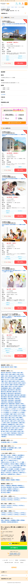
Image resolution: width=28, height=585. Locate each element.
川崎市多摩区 (18, 400)
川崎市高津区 (11, 400)
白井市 (11, 431)
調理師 (18, 520)
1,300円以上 (10, 514)
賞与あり (3, 472)
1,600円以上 (16, 512)
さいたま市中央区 (14, 410)
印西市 (7, 431)
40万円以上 (9, 505)
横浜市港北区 (18, 393)
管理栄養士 (7, 520)
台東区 (10, 374)
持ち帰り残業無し (19, 457)
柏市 (10, 427)
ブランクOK (9, 467)
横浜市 (10, 388)
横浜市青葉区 (22, 396)
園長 (2, 455)
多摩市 (2, 386)
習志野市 (6, 427)
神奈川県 (7, 367)
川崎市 (14, 388)
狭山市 (19, 415)
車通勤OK (14, 455)
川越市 (11, 414)
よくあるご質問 (5, 560)
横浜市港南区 (11, 395)
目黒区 (2, 376)
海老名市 (16, 407)
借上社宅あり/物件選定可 (6, 487)
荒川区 (9, 377)
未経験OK (3, 467)
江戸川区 (7, 379)
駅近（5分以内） (7, 455)
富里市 (15, 431)
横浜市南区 (9, 391)
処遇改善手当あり (12, 474)
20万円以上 (9, 507)
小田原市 (11, 405)
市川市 (20, 424)
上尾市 (23, 415)
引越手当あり (16, 472)
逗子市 (19, 405)
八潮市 (2, 421)
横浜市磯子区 (4, 393)
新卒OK (19, 467)
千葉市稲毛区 (19, 434)
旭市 (2, 427)
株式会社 (13, 463)
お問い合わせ (16, 562)
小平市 (2, 383)
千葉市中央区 (20, 433)
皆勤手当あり (22, 472)
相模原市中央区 (4, 403)
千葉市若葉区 (4, 434)
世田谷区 (11, 376)
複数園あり (22, 463)
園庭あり (17, 463)
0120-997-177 (15, 553)
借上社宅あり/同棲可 (5, 492)
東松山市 (11, 415)
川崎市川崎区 (11, 398)
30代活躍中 (16, 469)
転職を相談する (14, 543)
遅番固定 (8, 479)
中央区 (18, 372)
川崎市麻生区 (11, 402)
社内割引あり (16, 489)
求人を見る (20, 63)
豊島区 (2, 377)
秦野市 (23, 405)
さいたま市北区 (12, 408)
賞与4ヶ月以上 (21, 470)
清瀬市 (11, 384)
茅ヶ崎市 (16, 405)
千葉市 (17, 424)
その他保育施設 (10, 447)
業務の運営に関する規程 (9, 562)
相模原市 (18, 388)
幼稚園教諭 (13, 520)
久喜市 (17, 419)
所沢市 (2, 415)
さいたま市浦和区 (5, 412)
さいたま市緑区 (21, 412)
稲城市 (6, 386)
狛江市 (2, 384)
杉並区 (22, 376)
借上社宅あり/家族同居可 (6, 490)
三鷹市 (2, 381)
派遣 (8, 442)
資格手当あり (4, 474)
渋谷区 (15, 376)
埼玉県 (11, 367)
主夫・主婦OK (4, 469)
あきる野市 (15, 386)
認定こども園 (18, 447)
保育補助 (19, 458)
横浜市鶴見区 (4, 389)
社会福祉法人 (7, 463)
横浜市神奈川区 (11, 389)
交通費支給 (8, 485)
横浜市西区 (18, 389)
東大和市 (7, 384)
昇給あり (19, 474)
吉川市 (22, 421)
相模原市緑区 (18, 402)
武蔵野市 (20, 379)
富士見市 (7, 421)
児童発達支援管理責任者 (12, 522)
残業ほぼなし (11, 457)
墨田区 (14, 374)
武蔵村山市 (21, 384)
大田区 (6, 376)
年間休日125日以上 (13, 460)
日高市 (18, 421)
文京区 (6, 374)
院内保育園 (3, 449)
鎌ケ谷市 (8, 429)
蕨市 (10, 417)
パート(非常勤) (13, 442)
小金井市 (22, 381)
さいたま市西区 (4, 408)
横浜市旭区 (17, 395)
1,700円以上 (10, 512)
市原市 (13, 427)
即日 (2, 463)
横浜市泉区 (16, 396)
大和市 (6, 407)
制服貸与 (10, 489)
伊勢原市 (11, 407)
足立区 (20, 377)
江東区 (17, 374)
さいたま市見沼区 (5, 410)
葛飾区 (2, 379)
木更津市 (7, 426)
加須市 (6, 415)
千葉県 (15, 367)
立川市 (16, 379)
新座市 (10, 419)
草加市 (2, 417)
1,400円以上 (3, 514)
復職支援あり (16, 490)
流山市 (16, 427)
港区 (22, 372)
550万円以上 (4, 498)
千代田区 (14, 372)
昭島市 (10, 381)
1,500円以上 (23, 512)
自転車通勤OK (21, 455)
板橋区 (13, 377)
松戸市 (11, 426)
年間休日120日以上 (5, 462)
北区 (6, 377)
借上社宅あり (4, 489)
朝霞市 (20, 417)
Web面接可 (9, 470)
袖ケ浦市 (3, 431)
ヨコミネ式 (7, 465)
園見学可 (15, 470)
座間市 (19, 407)
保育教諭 (22, 520)
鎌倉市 (2, 405)
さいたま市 (3, 433)
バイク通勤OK (4, 457)
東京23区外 (8, 372)
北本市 (21, 419)
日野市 (6, 383)
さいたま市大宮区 (21, 408)
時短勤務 (13, 479)
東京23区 (3, 372)
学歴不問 (15, 467)
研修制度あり (20, 485)
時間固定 (3, 479)
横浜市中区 (3, 391)
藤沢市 (6, 405)
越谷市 (6, 417)
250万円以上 (17, 499)
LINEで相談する (14, 547)
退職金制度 (14, 485)
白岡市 (8, 422)
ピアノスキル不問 (12, 458)
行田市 (22, 414)
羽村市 (10, 386)
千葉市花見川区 (11, 434)
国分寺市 (16, 383)
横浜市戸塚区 (4, 395)
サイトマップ (11, 560)
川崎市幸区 (17, 398)
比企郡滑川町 (4, 424)
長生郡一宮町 (20, 431)
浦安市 (16, 429)
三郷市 (11, 421)
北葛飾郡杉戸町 (11, 424)
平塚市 (21, 403)
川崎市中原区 (4, 400)
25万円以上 (3, 507)
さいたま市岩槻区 (5, 414)
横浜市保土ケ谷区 (17, 391)
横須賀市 (18, 403)
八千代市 (21, 427)
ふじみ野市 (3, 422)
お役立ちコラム (4, 575)
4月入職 (12, 462)
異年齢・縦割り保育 (21, 465)
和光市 (6, 419)
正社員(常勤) (4, 442)
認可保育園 (3, 94)
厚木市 (2, 407)
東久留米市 (16, 384)
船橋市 (2, 426)
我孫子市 (3, 429)
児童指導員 (3, 522)
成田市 (18, 426)
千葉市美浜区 (14, 433)
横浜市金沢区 (11, 393)
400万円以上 (23, 498)
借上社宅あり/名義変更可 (18, 487)
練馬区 (16, 377)
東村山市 (11, 383)
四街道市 (20, 429)
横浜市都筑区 (4, 398)
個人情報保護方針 (23, 560)
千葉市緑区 (3, 436)
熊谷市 (15, 414)
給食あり (3, 485)
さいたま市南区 (13, 412)
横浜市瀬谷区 (4, 396)
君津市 (12, 429)
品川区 (21, 374)
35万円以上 (15, 505)
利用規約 (16, 560)
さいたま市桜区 (22, 410)
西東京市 (20, 386)
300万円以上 (10, 499)
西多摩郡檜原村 (4, 388)
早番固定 (17, 479)
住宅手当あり (9, 472)
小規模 (2, 465)
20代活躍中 (10, 469)
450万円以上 (17, 498)
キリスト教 (13, 465)
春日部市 (16, 415)
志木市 (2, 419)
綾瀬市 (23, 407)
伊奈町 (8, 433)
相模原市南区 (12, 403)
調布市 (14, 381)
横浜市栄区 (10, 396)
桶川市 (14, 419)
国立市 (19, 383)
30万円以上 (21, 505)
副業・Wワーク (4, 460)
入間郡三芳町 (21, 422)
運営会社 (21, 562)
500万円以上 (10, 498)
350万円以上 (4, 499)
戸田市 (13, 417)
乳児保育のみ (4, 458)
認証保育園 (9, 449)
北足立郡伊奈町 (14, 422)
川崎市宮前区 (4, 402)
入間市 (16, 417)
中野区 (18, 376)
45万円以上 (3, 505)
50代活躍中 (3, 470)
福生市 (23, 383)
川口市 (19, 414)
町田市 (17, 381)
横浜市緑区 (22, 395)
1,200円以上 (16, 514)
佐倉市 (22, 426)
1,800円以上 (3, 512)
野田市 (15, 426)
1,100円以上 (23, 514)
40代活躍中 (22, 469)
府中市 (6, 381)
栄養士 (2, 520)
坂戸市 (15, 421)
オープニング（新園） (20, 462)
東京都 (2, 367)
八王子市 (12, 379)
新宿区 (2, 374)
